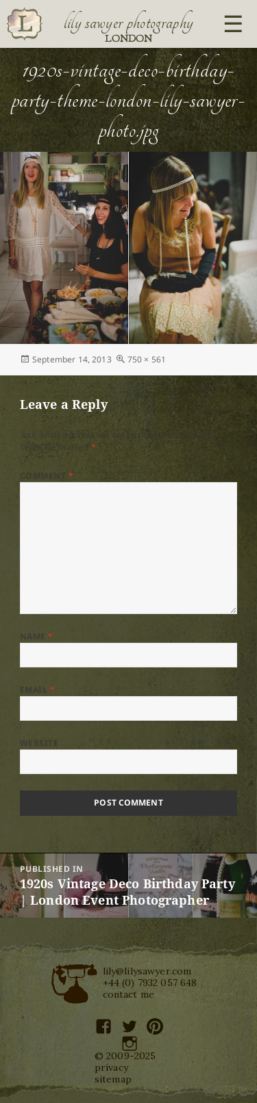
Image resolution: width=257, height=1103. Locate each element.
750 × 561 (146, 359)
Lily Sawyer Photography (129, 22)
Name (36, 636)
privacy (111, 1067)
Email (37, 689)
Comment (46, 475)
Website (39, 743)
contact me (129, 994)
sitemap (113, 1079)
